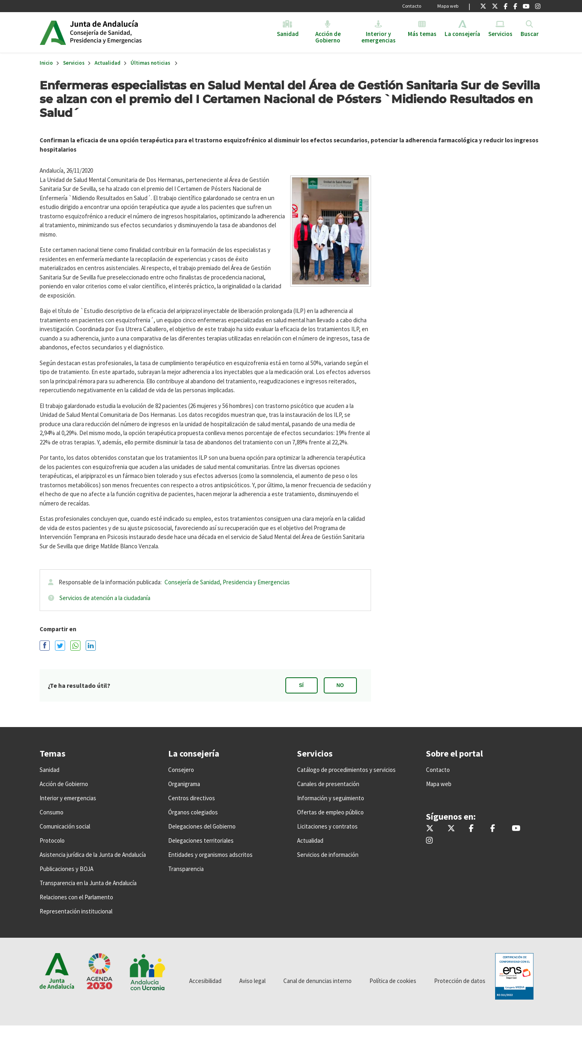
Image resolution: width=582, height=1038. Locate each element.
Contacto (411, 6)
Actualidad (107, 62)
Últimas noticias (150, 62)
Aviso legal (252, 981)
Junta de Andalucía (53, 32)
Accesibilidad (205, 981)
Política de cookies (392, 981)
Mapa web (447, 6)
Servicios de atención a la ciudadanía (104, 598)
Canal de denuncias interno (317, 981)
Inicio (132, 32)
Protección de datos (459, 981)
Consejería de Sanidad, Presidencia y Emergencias (227, 582)
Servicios (73, 62)
